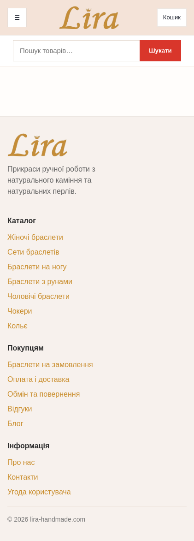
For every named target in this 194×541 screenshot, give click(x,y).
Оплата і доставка (38, 379)
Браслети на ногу (36, 267)
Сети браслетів (33, 252)
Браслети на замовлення (50, 365)
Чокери (19, 311)
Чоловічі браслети (38, 296)
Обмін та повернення (43, 394)
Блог (15, 424)
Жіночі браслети (35, 237)
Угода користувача (39, 492)
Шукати (160, 50)
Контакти (22, 477)
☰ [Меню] (17, 17)
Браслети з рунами (39, 281)
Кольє (17, 326)
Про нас (21, 462)
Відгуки (19, 409)
